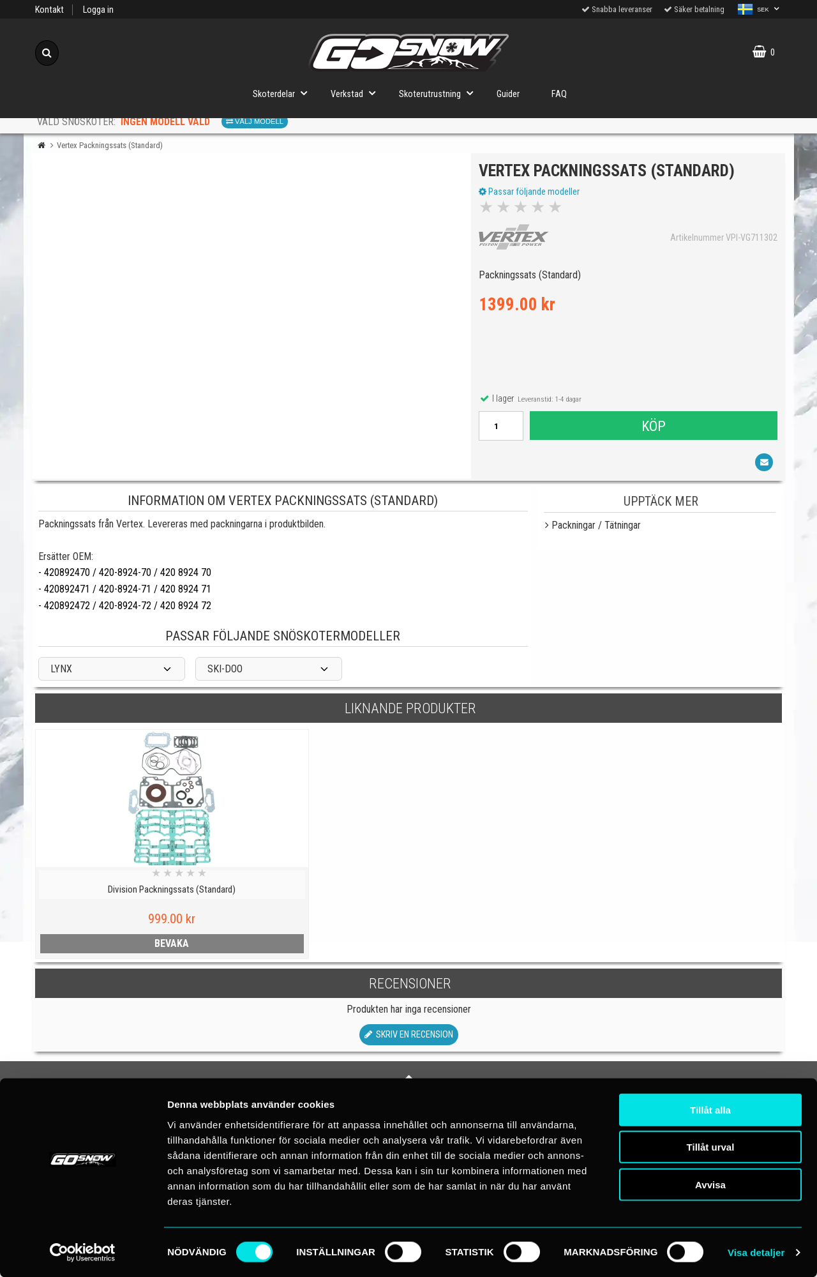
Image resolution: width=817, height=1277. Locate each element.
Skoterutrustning (440, 93)
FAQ (559, 94)
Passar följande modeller (531, 193)
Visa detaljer (756, 1251)
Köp (653, 427)
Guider (508, 94)
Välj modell (254, 121)
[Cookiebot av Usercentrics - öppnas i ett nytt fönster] (83, 1252)
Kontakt (49, 9)
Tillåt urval (711, 1146)
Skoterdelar (284, 93)
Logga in (98, 9)
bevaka (126, 948)
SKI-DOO (225, 673)
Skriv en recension (408, 1039)
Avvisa (710, 1183)
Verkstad (357, 93)
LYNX (61, 673)
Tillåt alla (710, 1108)
